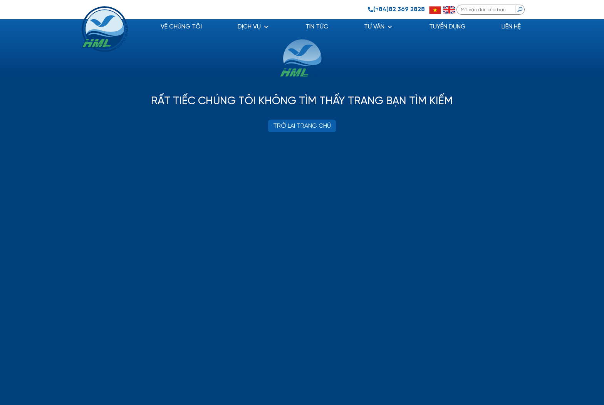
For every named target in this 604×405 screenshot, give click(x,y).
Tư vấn (378, 27)
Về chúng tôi (181, 26)
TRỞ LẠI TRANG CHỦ (302, 126)
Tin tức (316, 26)
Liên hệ (511, 26)
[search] (520, 9)
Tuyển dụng (447, 26)
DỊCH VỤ (253, 27)
